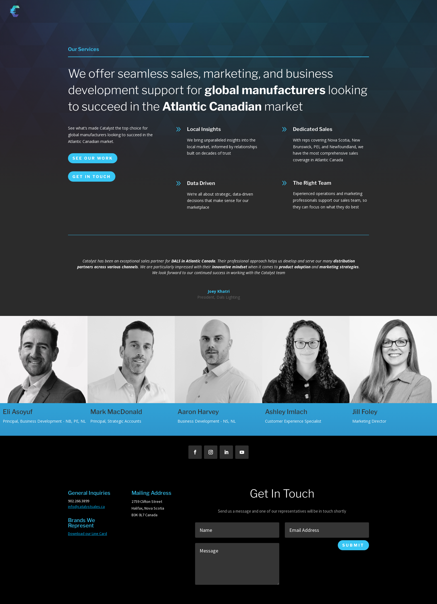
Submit (353, 545)
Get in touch (91, 176)
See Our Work (92, 158)
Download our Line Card (87, 533)
